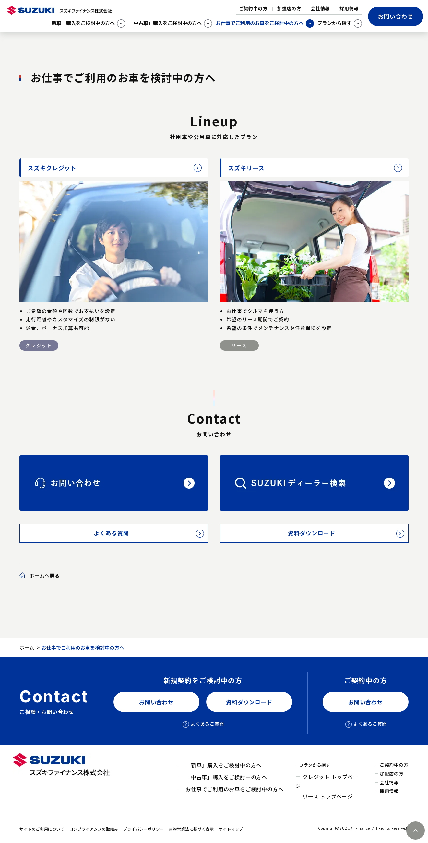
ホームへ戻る (44, 575)
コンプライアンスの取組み (93, 829)
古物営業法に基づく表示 (191, 829)
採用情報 (349, 8)
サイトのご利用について (42, 829)
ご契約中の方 (253, 8)
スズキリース (246, 167)
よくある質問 (111, 533)
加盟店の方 (289, 8)
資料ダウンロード (311, 533)
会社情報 (320, 8)
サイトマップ (231, 829)
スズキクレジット (52, 167)
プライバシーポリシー (143, 829)
